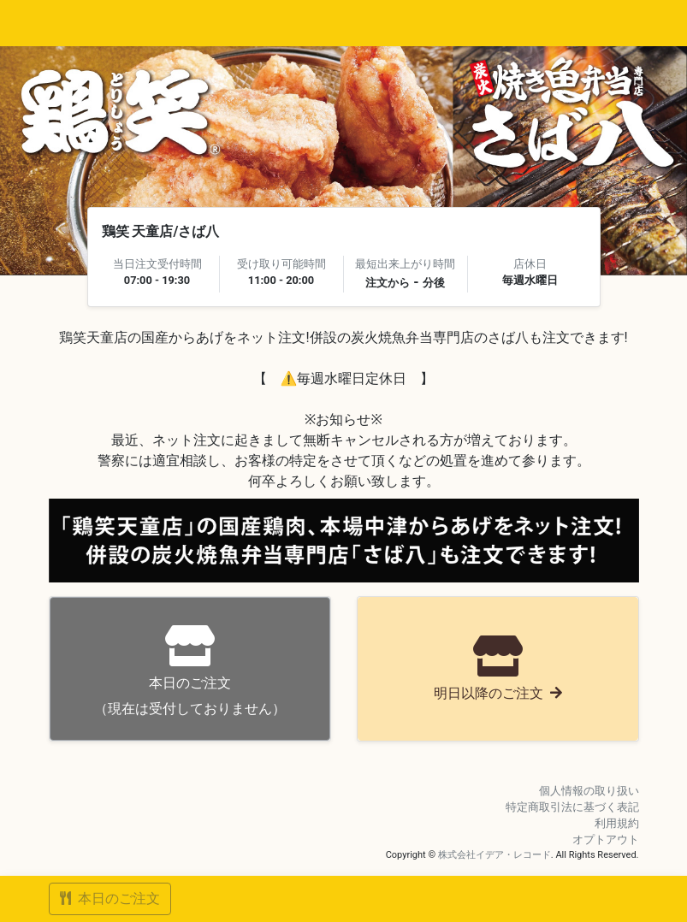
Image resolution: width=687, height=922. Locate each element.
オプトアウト (605, 839)
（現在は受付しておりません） (190, 671)
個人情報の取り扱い (589, 790)
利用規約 (617, 823)
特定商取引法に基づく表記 (572, 807)
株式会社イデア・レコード (494, 854)
